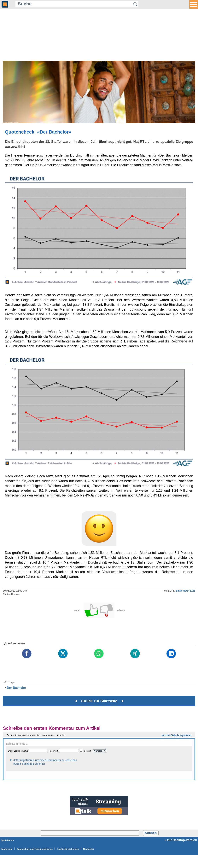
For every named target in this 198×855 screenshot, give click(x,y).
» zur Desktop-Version (181, 840)
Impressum (7, 849)
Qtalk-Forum (7, 840)
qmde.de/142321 (185, 590)
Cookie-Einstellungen (68, 849)
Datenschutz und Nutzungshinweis (35, 849)
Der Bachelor (16, 687)
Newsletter (88, 849)
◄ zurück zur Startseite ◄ (99, 701)
